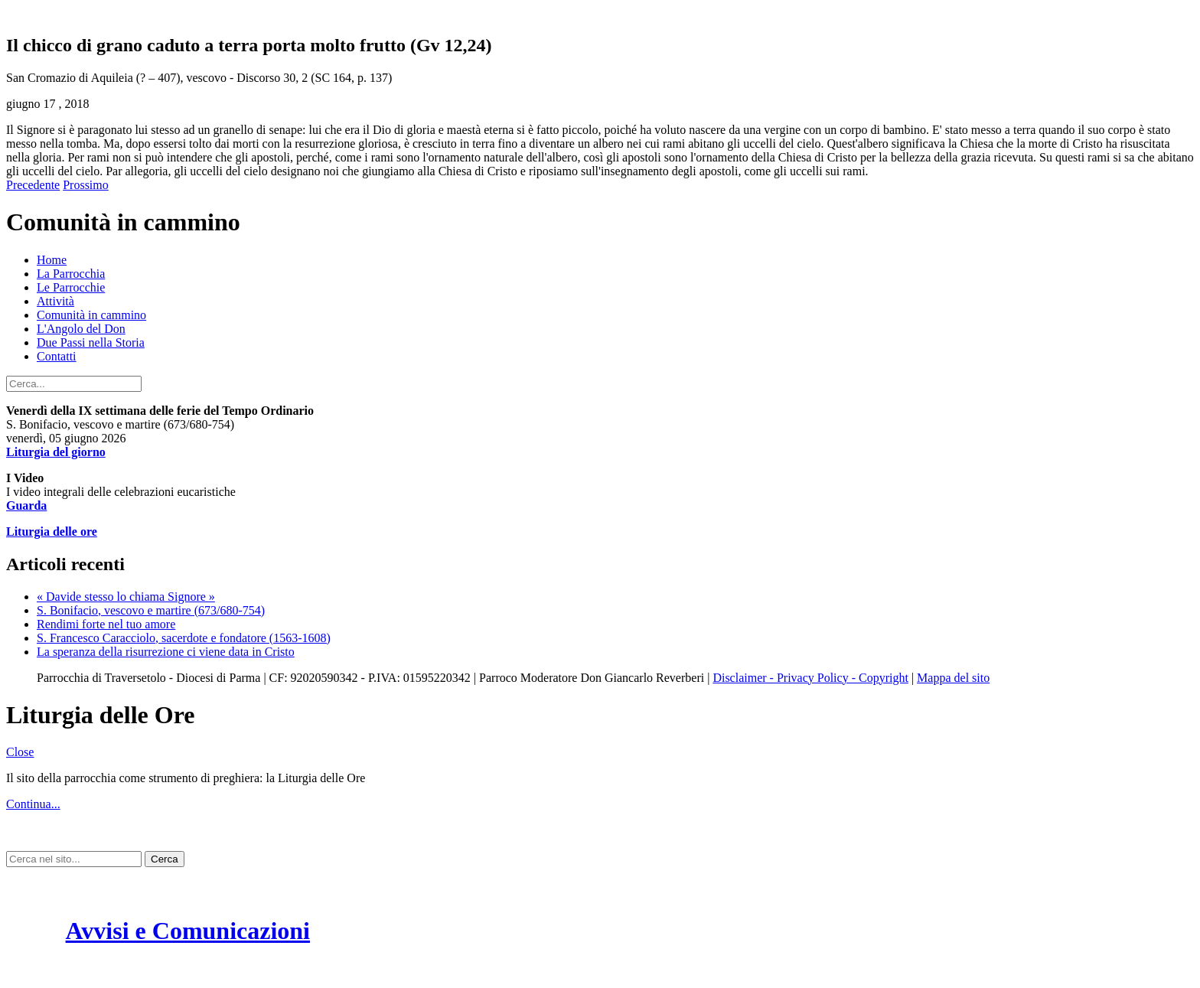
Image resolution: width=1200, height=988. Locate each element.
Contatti (57, 356)
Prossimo (86, 184)
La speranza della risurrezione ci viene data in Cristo (166, 651)
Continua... (33, 803)
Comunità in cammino (91, 314)
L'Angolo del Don (81, 328)
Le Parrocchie (71, 287)
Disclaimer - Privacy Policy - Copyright (810, 677)
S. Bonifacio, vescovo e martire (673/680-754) (151, 610)
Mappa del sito (953, 677)
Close (20, 751)
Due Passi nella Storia (91, 342)
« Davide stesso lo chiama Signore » (126, 596)
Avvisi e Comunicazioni (188, 930)
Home (52, 259)
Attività (55, 301)
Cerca (164, 859)
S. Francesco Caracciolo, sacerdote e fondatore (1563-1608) (184, 637)
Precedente (33, 184)
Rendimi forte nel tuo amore (106, 624)
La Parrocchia (71, 273)
